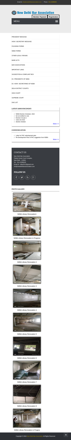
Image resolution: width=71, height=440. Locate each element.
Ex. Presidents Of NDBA (20, 79)
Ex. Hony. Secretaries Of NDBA (23, 84)
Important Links (18, 69)
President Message (19, 37)
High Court (16, 93)
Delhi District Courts (20, 88)
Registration (53, 17)
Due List (15, 102)
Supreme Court (18, 98)
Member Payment (39, 17)
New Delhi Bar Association (35, 436)
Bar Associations (18, 65)
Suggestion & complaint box (23, 74)
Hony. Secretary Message (22, 41)
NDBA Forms (16, 51)
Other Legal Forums (20, 55)
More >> (56, 124)
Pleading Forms (18, 46)
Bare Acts (15, 60)
